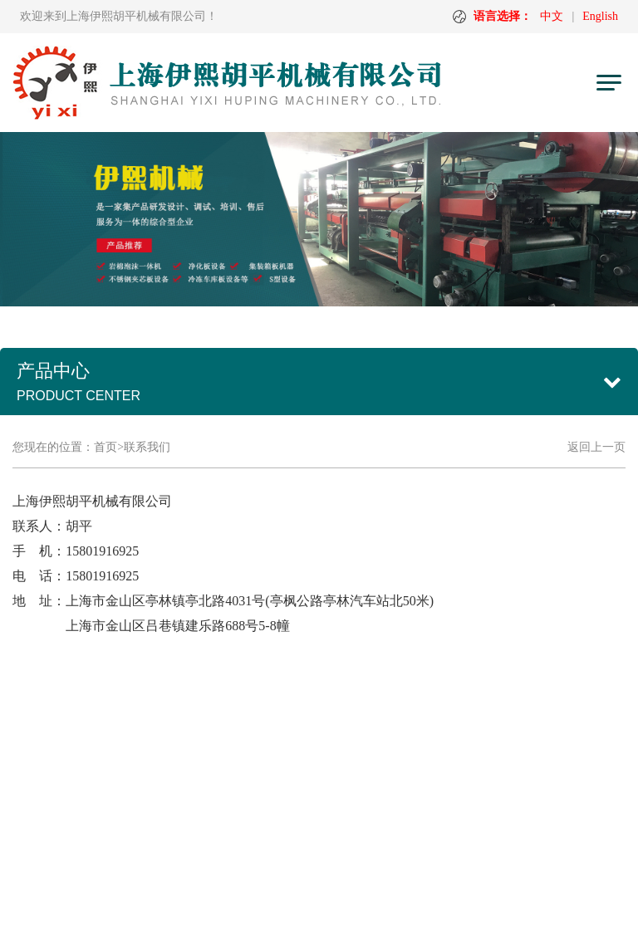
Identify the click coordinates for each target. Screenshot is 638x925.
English (600, 16)
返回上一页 (596, 447)
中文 (551, 16)
